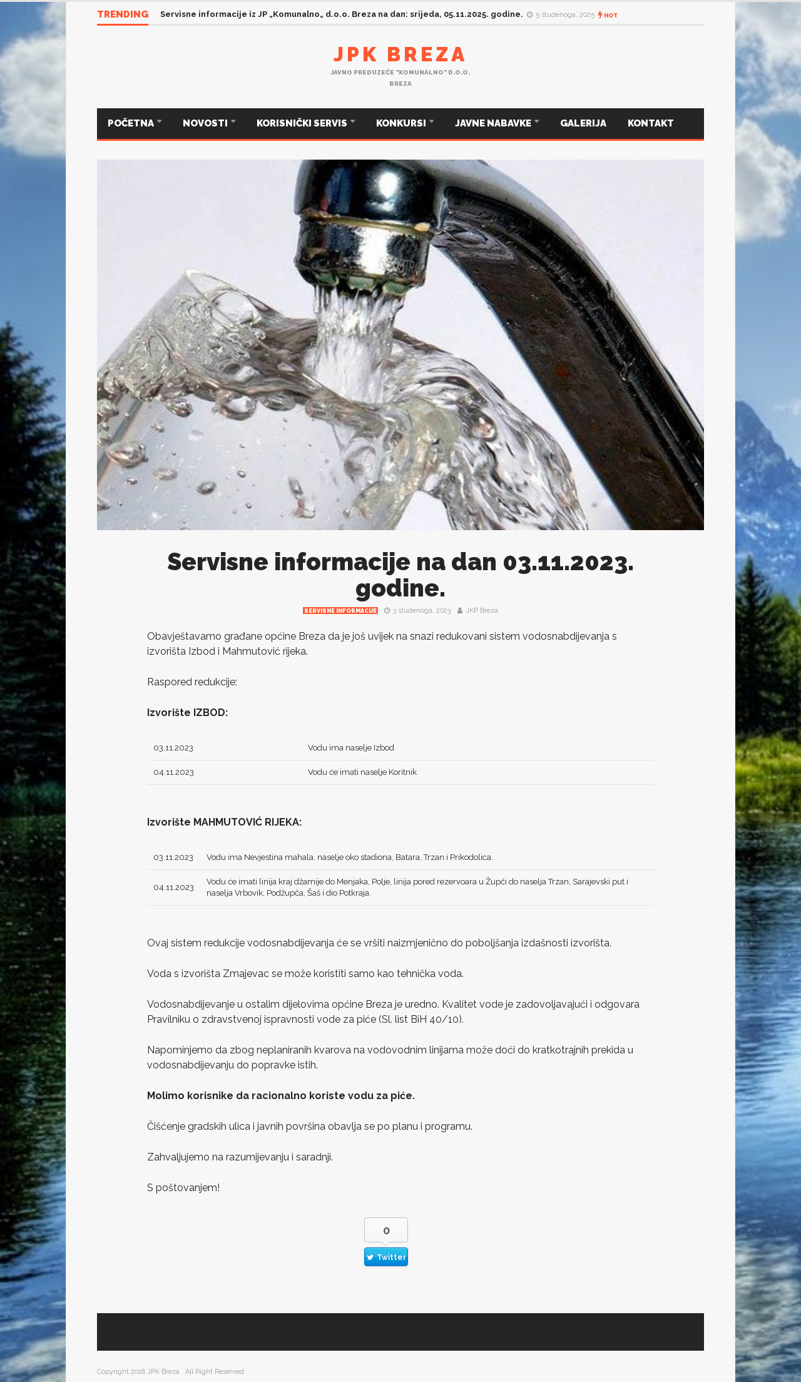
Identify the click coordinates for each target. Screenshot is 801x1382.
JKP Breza (482, 611)
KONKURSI (402, 123)
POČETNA (132, 123)
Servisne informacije (340, 611)
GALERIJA (583, 123)
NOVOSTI (206, 123)
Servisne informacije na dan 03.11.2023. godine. (400, 575)
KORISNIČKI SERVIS (303, 123)
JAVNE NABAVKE (494, 123)
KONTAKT (651, 123)
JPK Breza (400, 54)
